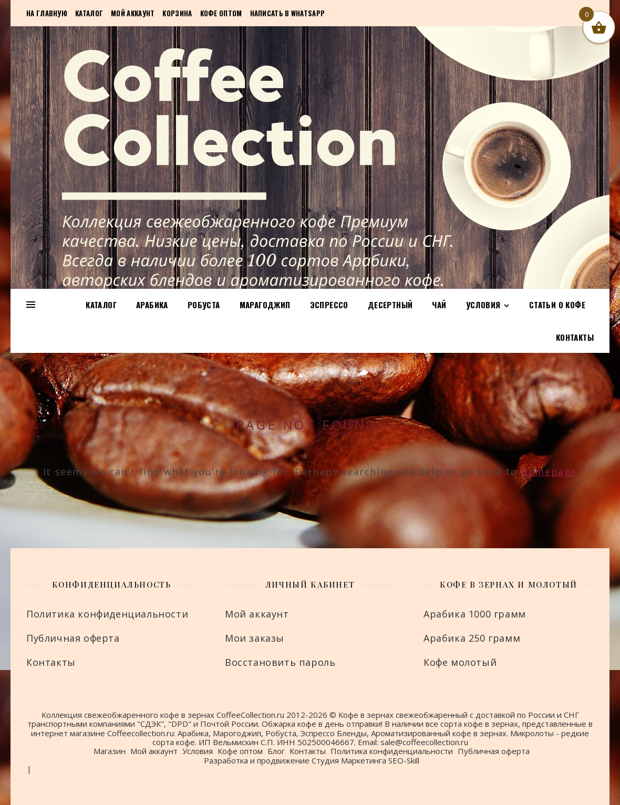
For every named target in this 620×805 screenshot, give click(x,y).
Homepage (549, 471)
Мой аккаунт (132, 13)
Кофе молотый (460, 662)
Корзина (177, 13)
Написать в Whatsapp (287, 13)
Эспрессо (329, 304)
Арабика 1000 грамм (474, 614)
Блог (276, 751)
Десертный (390, 304)
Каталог (89, 13)
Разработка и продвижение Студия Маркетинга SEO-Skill (311, 760)
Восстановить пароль (280, 662)
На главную (46, 13)
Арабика (152, 304)
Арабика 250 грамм (471, 638)
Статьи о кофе (557, 304)
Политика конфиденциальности (107, 614)
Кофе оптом (221, 13)
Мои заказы (254, 638)
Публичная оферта (73, 638)
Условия (483, 304)
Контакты (575, 337)
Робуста (204, 304)
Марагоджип (265, 304)
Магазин (110, 751)
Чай (439, 304)
